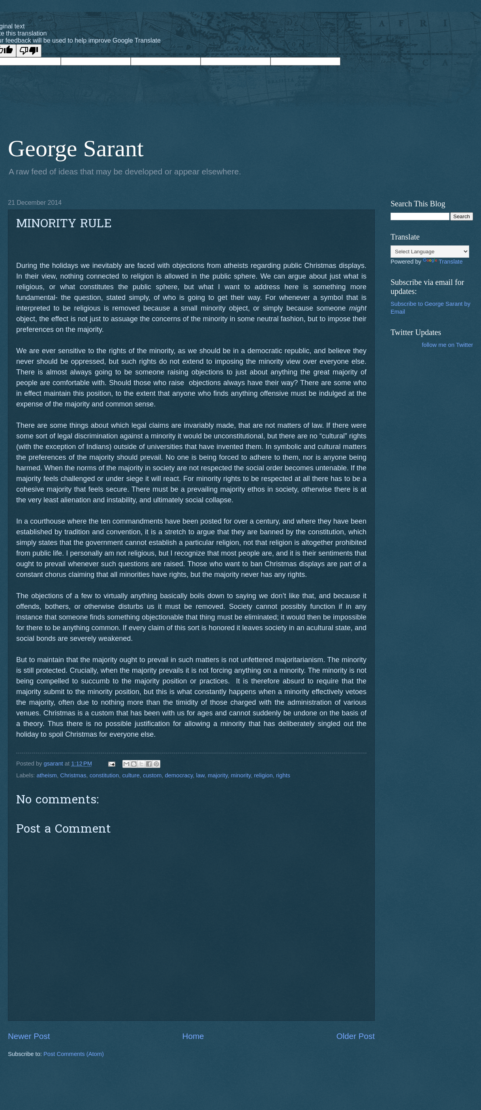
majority (217, 775)
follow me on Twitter (447, 345)
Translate (443, 261)
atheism (47, 775)
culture (130, 775)
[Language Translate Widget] (430, 251)
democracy (179, 775)
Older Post (355, 1036)
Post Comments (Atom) (73, 1054)
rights (283, 775)
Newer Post (29, 1036)
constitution (104, 775)
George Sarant (76, 148)
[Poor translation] (28, 50)
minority (241, 775)
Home (193, 1036)
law (200, 775)
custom (152, 775)
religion (263, 775)
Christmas (73, 775)
